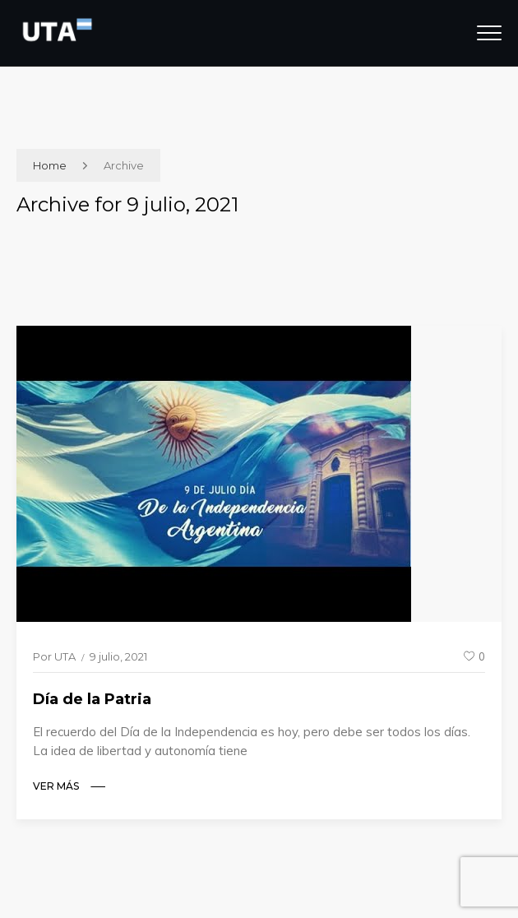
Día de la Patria (92, 699)
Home (50, 165)
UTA (65, 656)
